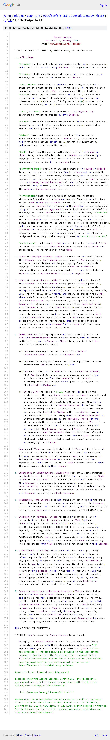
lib (10, 20)
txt (96, 734)
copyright (33, 16)
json (104, 734)
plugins (19, 16)
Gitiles (19, 734)
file (69, 28)
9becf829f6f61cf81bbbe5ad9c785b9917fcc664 (74, 16)
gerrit (7, 16)
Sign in (103, 5)
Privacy (28, 734)
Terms (37, 734)
